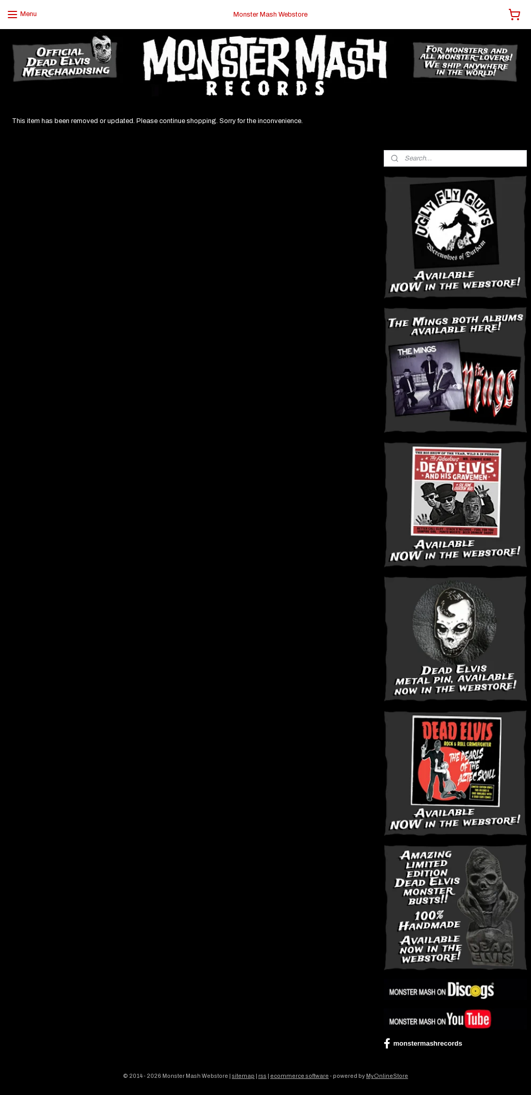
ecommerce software (299, 1076)
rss (262, 1076)
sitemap (243, 1076)
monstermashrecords (423, 1043)
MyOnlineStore (387, 1076)
